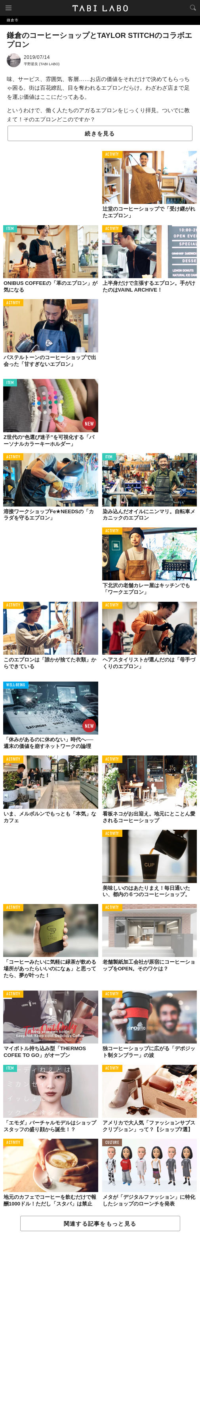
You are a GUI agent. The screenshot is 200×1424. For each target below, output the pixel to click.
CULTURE (112, 1143)
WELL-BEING (15, 685)
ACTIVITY (112, 155)
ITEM (10, 229)
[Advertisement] (100, 1328)
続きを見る (100, 133)
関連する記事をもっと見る (100, 1224)
